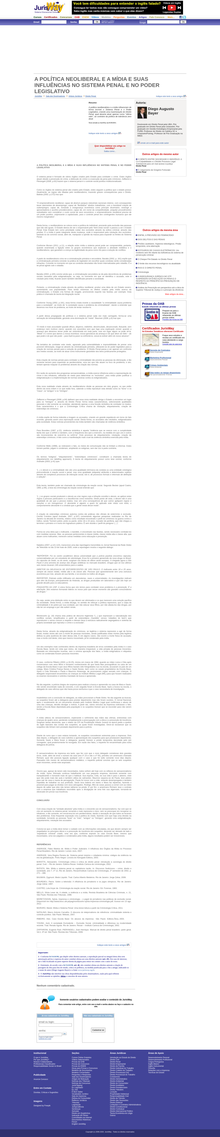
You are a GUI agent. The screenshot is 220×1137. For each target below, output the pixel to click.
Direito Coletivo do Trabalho (121, 1070)
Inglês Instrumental (156, 1066)
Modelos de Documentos (82, 1070)
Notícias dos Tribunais (81, 1081)
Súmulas (75, 1111)
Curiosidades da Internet (82, 1117)
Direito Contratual (117, 1109)
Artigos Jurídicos (75, 96)
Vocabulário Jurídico (80, 1094)
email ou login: (46, 1022)
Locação (113, 1092)
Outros (113, 1115)
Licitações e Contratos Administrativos (125, 1105)
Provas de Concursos (80, 1064)
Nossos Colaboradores (43, 1062)
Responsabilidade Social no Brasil (47, 1066)
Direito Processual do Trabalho (122, 1075)
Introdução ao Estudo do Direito (123, 1057)
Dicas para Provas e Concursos (85, 1068)
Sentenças (76, 1109)
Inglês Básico (153, 1064)
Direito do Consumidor (119, 1083)
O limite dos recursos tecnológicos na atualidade (159, 263)
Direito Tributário (116, 1090)
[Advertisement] (110, 49)
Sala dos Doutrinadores (55, 96)
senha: (42, 1030)
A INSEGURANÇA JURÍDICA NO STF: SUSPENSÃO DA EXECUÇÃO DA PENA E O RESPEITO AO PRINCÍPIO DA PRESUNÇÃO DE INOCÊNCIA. (158, 279)
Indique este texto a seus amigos (171, 96)
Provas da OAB (78, 1062)
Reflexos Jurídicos (79, 1100)
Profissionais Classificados (44, 1064)
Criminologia (143, 272)
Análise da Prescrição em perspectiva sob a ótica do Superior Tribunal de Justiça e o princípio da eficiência (160, 288)
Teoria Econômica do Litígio (121, 1113)
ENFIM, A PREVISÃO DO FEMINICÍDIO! (156, 235)
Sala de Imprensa (79, 1096)
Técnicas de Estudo (156, 1072)
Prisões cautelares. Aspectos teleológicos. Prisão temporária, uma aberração (158, 245)
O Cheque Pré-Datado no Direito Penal (155, 259)
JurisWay (38, 96)
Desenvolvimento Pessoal (158, 1057)
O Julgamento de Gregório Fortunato (154, 170)
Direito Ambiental (117, 1081)
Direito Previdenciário (118, 1087)
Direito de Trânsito (117, 1098)
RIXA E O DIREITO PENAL (150, 268)
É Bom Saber (77, 1092)
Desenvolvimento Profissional (160, 1060)
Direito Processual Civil (119, 1072)
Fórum (74, 1122)
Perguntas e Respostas (81, 1075)
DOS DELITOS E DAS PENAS (151, 239)
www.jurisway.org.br (86, 970)
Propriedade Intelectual (119, 1094)
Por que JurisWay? (41, 1060)
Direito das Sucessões (119, 1100)
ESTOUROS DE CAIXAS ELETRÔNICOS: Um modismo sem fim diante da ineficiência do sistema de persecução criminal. (159, 252)
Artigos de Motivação (80, 1079)
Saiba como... (110, 151)
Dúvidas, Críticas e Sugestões (46, 1092)
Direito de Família (117, 1066)
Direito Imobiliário (117, 1085)
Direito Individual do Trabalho (122, 1068)
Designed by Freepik (42, 1106)
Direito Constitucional (118, 1107)
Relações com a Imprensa (158, 1070)
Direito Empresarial (118, 1064)
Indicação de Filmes (80, 1115)
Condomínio (115, 1077)
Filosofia (151, 1068)
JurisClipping (77, 1085)
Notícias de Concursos (81, 1083)
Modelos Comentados (81, 1072)
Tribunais (75, 1102)
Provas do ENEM (79, 1066)
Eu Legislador (77, 1087)
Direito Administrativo (118, 1079)
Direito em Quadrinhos (81, 1113)
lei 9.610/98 (54, 956)
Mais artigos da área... (175, 294)
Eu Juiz (75, 1090)
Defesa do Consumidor (81, 1098)
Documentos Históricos (81, 1120)
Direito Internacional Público (121, 1111)
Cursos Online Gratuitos (81, 1057)
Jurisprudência (78, 1107)
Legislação (76, 1105)
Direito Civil (114, 1060)
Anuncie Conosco (41, 1079)
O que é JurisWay (41, 1057)
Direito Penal (90, 96)
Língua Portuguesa (156, 1062)
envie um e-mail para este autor (155, 143)
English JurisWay (79, 1124)
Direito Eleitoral (116, 1102)
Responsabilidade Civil (119, 1096)
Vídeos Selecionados (80, 1060)
